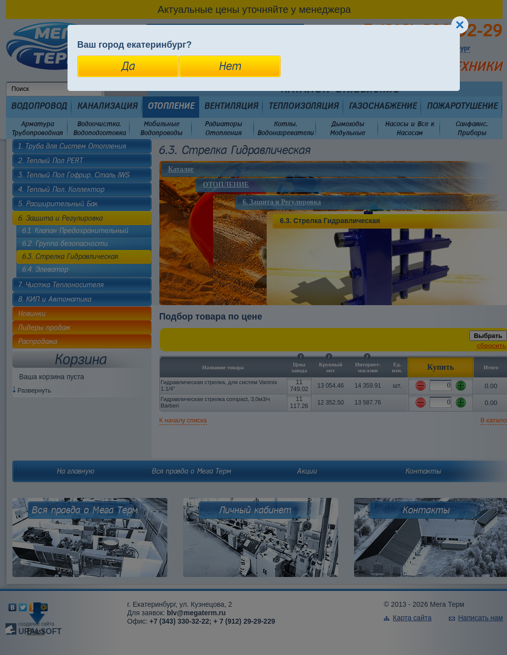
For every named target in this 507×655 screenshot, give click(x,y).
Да (128, 66)
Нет (229, 66)
